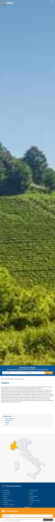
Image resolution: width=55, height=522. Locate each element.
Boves (31, 498)
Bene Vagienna (33, 491)
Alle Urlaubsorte (9, 414)
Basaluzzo (5, 494)
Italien (2, 379)
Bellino (31, 489)
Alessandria (6, 485)
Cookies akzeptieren (48, 519)
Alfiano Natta (6, 489)
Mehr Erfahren (18, 520)
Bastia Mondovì (34, 485)
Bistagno (5, 498)
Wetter (7, 417)
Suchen (49, 373)
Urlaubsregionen (9, 379)
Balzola (5, 491)
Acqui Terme (6, 487)
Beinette (32, 487)
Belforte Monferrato (8, 496)
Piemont (17, 379)
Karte (6, 419)
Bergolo (32, 494)
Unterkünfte (8, 416)
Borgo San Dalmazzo (35, 496)
